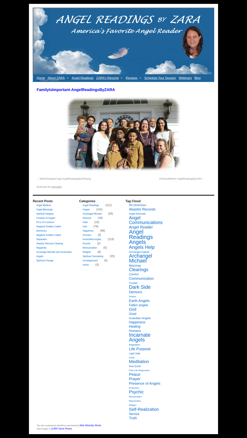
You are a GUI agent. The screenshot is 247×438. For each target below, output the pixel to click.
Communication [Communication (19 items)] (141, 278)
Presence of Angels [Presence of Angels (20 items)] (144, 383)
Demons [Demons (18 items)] (135, 292)
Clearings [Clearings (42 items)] (138, 269)
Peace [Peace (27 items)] (134, 374)
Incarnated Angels (92, 239)
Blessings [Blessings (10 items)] (135, 265)
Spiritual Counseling (93, 256)
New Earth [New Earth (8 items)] (135, 366)
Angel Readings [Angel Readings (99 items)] (141, 234)
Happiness (88, 230)
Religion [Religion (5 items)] (132, 405)
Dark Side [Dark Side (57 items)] (140, 287)
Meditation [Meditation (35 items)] (139, 361)
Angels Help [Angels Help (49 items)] (142, 247)
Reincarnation (90, 247)
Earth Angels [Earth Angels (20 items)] (139, 301)
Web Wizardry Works (90, 425)
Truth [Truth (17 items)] (133, 418)
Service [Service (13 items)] (134, 414)
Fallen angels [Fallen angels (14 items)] (138, 305)
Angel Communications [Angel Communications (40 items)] (145, 220)
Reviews (133, 78)
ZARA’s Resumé (109, 78)
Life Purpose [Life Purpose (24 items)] (140, 349)
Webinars (185, 78)
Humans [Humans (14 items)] (135, 331)
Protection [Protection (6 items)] (134, 388)
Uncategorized (90, 260)
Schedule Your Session (160, 78)
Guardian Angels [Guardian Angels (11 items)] (140, 318)
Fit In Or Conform (45, 222)
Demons (87, 218)
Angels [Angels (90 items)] (137, 242)
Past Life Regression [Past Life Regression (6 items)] (139, 370)
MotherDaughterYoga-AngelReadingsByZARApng (65, 178)
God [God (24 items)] (132, 309)
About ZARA (58, 78)
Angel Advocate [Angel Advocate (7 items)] (137, 213)
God (85, 226)
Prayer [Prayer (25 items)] (134, 379)
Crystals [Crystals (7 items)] (133, 283)
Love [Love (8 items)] (131, 357)
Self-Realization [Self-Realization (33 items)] (144, 409)
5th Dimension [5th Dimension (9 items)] (137, 205)
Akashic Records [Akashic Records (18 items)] (142, 209)
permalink (57, 187)
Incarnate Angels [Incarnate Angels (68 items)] (140, 337)
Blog (198, 78)
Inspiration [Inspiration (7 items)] (134, 344)
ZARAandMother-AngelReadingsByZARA (180, 178)
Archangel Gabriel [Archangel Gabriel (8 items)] (139, 252)
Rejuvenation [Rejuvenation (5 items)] (135, 401)
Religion (87, 252)
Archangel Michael (92, 213)
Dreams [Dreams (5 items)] (132, 296)
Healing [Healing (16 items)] (134, 326)
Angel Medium (43, 205)
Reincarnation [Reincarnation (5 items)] (135, 396)
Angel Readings (83, 78)
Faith (85, 222)
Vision (86, 264)
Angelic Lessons (48, 80)
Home (41, 78)
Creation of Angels (45, 218)
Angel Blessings (44, 209)
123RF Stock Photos (61, 428)
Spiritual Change (44, 260)
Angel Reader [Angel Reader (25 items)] (141, 227)
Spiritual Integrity (44, 213)
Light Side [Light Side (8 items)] (134, 353)
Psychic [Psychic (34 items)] (136, 391)
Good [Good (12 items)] (132, 313)
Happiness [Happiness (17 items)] (137, 322)
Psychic (87, 243)
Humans (87, 235)
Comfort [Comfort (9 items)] (134, 274)
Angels (86, 209)
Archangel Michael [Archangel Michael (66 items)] (140, 258)
